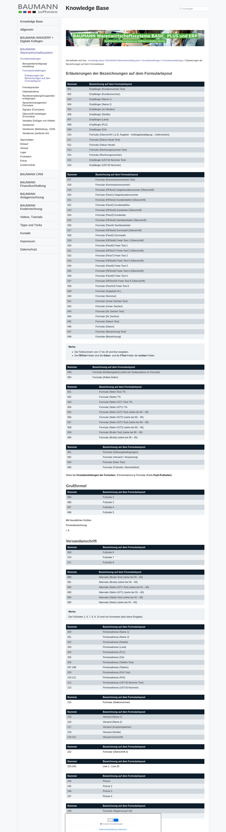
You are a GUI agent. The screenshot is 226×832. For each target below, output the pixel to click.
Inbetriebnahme (30, 91)
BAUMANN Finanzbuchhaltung (33, 184)
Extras (23, 160)
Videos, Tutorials (31, 217)
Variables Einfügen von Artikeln (38, 120)
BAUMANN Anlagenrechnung (32, 195)
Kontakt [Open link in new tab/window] (25, 233)
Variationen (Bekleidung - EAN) (38, 129)
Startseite (103, 826)
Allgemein (27, 29)
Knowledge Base (96, 60)
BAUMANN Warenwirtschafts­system (36, 51)
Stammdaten (27, 139)
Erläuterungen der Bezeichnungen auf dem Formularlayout (37, 78)
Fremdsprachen (30, 87)
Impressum (124, 826)
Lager (23, 152)
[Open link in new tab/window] (135, 38)
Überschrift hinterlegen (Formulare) (34, 115)
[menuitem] (38, 22)
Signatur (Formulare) (33, 109)
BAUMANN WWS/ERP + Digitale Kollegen (37, 39)
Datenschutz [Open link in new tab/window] (28, 249)
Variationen (28, 125)
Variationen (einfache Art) (35, 133)
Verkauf (24, 148)
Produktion (26, 156)
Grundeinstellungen (30, 58)
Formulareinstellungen (34, 70)
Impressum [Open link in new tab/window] (27, 241)
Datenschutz (136, 826)
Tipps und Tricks (31, 225)
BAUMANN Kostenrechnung (31, 207)
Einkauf (24, 144)
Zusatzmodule (27, 165)
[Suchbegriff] (194, 8)
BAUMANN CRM (31, 174)
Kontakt (113, 826)
